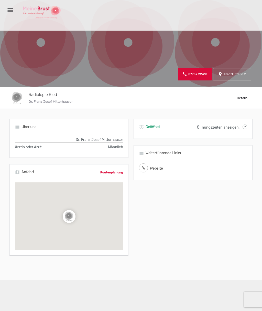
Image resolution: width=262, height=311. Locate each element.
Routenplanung (111, 172)
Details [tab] (242, 98)
